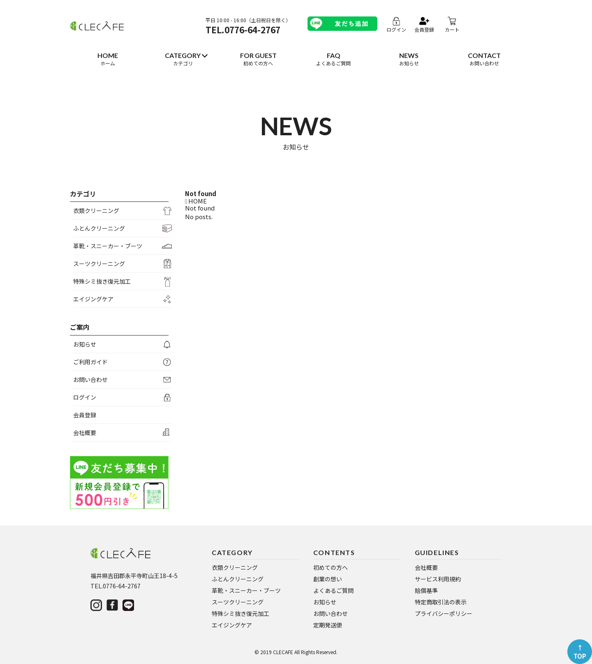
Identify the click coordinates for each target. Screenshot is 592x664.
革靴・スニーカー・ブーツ (107, 246)
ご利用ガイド (90, 362)
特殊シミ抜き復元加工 (102, 281)
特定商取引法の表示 (441, 602)
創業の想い (327, 579)
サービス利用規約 (438, 579)
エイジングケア (93, 299)
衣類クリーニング (96, 210)
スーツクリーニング (99, 263)
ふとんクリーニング (99, 228)
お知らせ (84, 344)
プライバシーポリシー (443, 613)
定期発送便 (327, 625)
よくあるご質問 (333, 590)
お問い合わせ (90, 379)
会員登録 (84, 415)
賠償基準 (426, 590)
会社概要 (84, 432)
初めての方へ (330, 567)
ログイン (84, 397)
